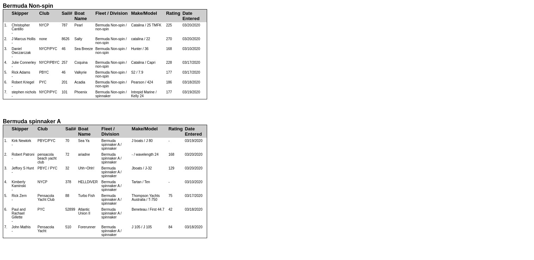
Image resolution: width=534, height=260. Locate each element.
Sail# (67, 13)
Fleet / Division (111, 13)
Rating (173, 13)
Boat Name (80, 16)
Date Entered (190, 16)
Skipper (20, 13)
